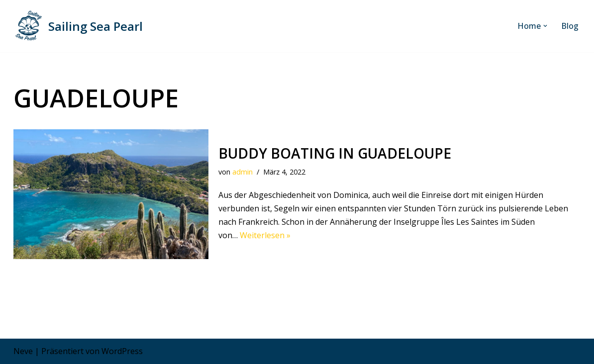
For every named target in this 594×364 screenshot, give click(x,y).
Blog (570, 25)
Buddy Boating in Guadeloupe (334, 153)
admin (242, 172)
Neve (23, 351)
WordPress (122, 351)
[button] (545, 26)
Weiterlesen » (265, 235)
